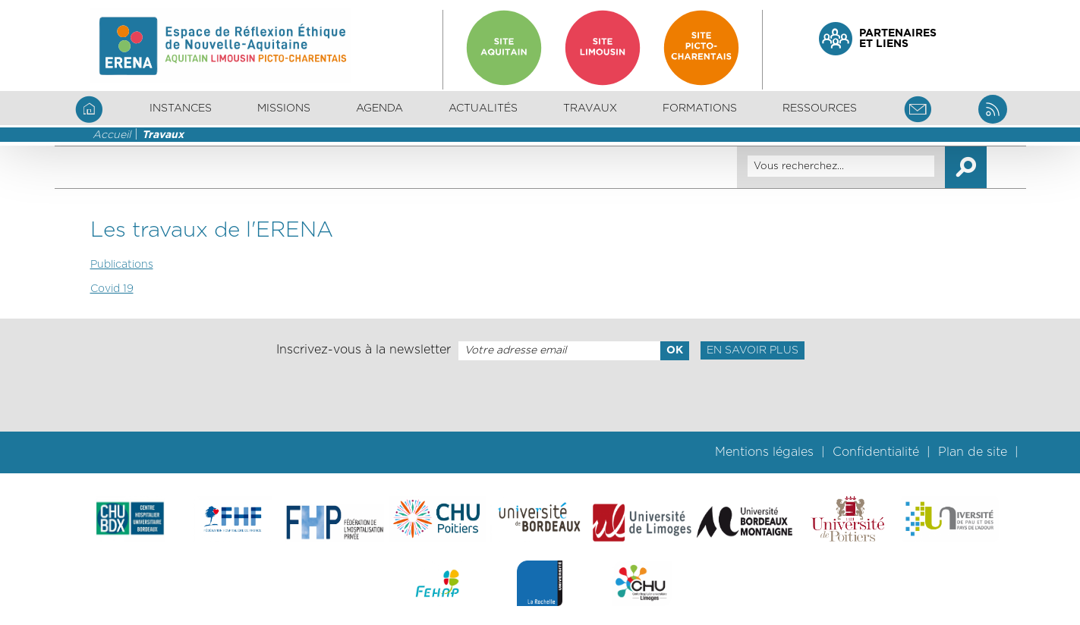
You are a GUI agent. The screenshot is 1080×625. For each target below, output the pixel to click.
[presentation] (539, 396)
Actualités (483, 108)
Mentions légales (764, 452)
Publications (121, 264)
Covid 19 (112, 289)
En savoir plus (752, 350)
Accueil (112, 135)
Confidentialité (876, 452)
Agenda (379, 108)
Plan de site (972, 452)
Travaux (163, 135)
